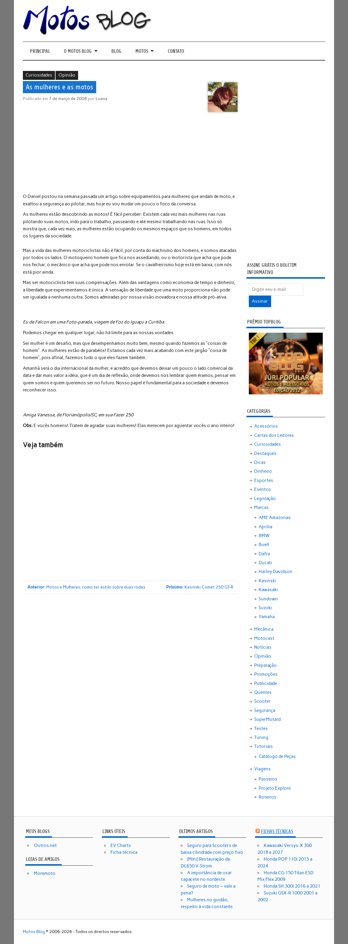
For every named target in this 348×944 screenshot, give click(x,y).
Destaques (265, 453)
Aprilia (265, 526)
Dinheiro (263, 471)
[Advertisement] (130, 153)
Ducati (265, 562)
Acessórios (266, 426)
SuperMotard (267, 719)
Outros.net (45, 845)
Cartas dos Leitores (274, 435)
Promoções (266, 674)
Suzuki (265, 607)
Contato (176, 51)
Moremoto (45, 873)
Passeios (268, 779)
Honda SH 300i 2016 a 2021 (292, 886)
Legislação (265, 498)
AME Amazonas (275, 517)
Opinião (66, 75)
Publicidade (265, 683)
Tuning (261, 737)
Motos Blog (34, 931)
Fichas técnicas (277, 831)
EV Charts (120, 845)
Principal (40, 51)
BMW (264, 535)
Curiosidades (39, 75)
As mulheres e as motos (59, 87)
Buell (264, 544)
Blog (116, 51)
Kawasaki (268, 589)
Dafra (264, 553)
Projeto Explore (275, 788)
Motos (141, 51)
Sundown (268, 599)
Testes (261, 728)
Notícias (262, 647)
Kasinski (267, 580)
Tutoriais (263, 746)
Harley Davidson (275, 571)
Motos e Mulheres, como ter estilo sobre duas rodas (86, 587)
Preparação (265, 665)
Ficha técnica (123, 852)
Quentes (263, 692)
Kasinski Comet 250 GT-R (199, 587)
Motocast (264, 638)
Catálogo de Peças (277, 756)
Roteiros (267, 797)
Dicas (260, 462)
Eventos (262, 489)
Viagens (262, 769)
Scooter (262, 701)
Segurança (264, 710)
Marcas (261, 507)
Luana (101, 98)
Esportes (263, 480)
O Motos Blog (78, 51)
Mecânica (263, 629)
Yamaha (267, 616)
